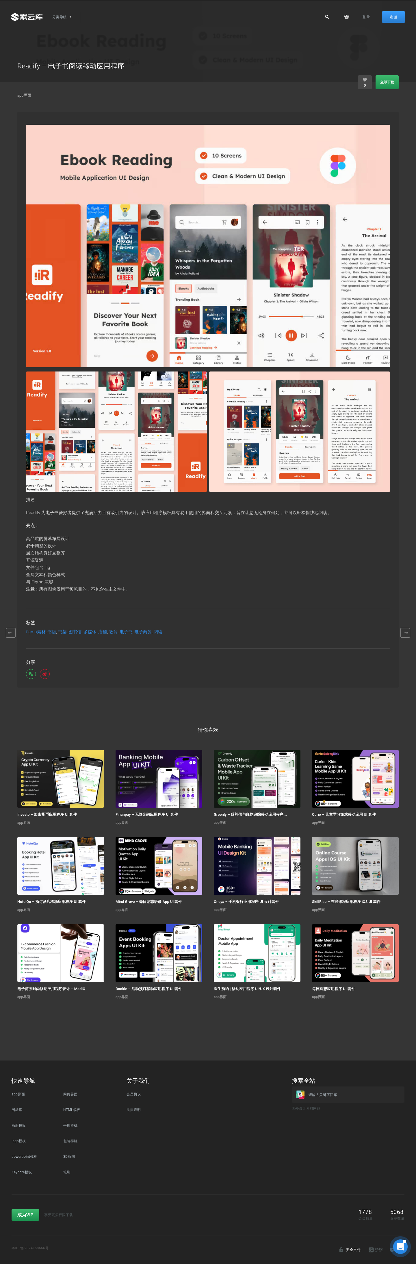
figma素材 (36, 632)
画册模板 (19, 1125)
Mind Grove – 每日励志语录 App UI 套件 (149, 901)
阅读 (158, 632)
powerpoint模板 (24, 1157)
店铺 (102, 632)
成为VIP (25, 1215)
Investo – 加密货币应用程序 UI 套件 (47, 814)
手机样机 (70, 1125)
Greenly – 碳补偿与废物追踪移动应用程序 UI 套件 (250, 814)
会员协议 (134, 1094)
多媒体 (89, 632)
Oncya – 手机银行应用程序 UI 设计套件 (246, 901)
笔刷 (66, 1172)
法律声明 (134, 1110)
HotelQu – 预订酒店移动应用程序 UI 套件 (51, 901)
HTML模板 (71, 1110)
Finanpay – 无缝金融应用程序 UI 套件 (147, 814)
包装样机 (70, 1141)
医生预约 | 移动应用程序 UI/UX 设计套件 (247, 989)
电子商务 (143, 632)
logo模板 (19, 1141)
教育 (113, 632)
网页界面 (70, 1094)
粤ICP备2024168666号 (30, 1248)
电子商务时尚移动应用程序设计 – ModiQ (51, 989)
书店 (51, 632)
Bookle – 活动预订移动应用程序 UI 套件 (149, 989)
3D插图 (69, 1157)
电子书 (126, 632)
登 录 (366, 17)
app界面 (24, 95)
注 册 (393, 17)
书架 (62, 632)
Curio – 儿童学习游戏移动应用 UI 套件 (344, 814)
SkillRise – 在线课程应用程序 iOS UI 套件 (346, 901)
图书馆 (74, 632)
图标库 (17, 1110)
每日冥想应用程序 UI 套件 (333, 989)
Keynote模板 (22, 1172)
